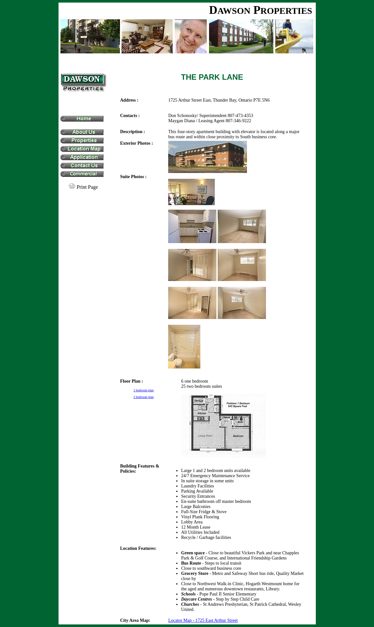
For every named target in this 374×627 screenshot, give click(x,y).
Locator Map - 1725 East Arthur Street (203, 620)
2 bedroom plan (143, 397)
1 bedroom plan (143, 390)
